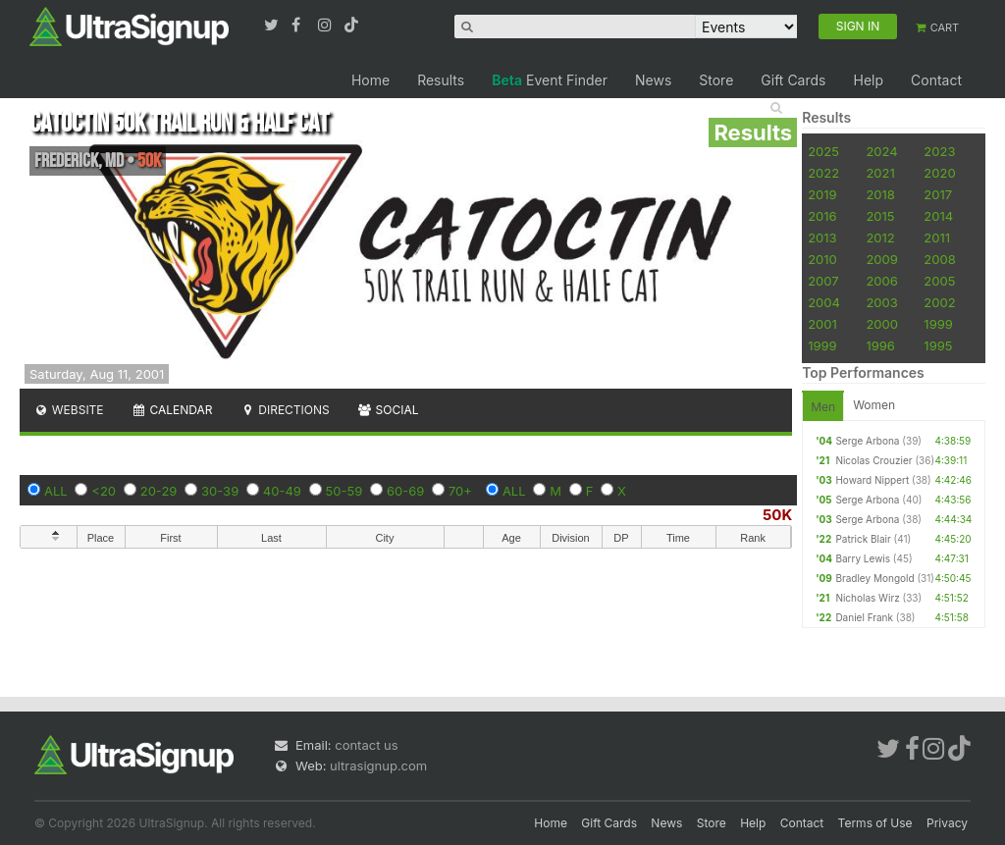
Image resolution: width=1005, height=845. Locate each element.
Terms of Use (875, 823)
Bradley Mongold (874, 578)
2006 (881, 281)
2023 (939, 151)
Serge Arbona (867, 441)
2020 (939, 173)
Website (68, 409)
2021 (880, 173)
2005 (939, 281)
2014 (938, 216)
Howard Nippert (872, 480)
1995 (938, 345)
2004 (824, 302)
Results (440, 80)
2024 (881, 151)
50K (777, 514)
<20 (103, 491)
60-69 (405, 491)
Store (716, 80)
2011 (937, 237)
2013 (822, 237)
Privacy (947, 823)
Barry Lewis (862, 558)
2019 (822, 194)
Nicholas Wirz (867, 598)
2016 (822, 216)
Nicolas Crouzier (873, 460)
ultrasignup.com (378, 765)
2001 (822, 324)
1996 (880, 345)
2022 (823, 173)
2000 (882, 324)
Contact (936, 80)
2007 (823, 281)
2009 (881, 259)
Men (823, 406)
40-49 (282, 491)
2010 (822, 259)
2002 (939, 302)
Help (868, 80)
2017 (938, 194)
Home (370, 80)
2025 (823, 151)
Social (388, 409)
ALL (56, 491)
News (653, 80)
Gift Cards (793, 80)
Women (874, 404)
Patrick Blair (862, 539)
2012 (880, 237)
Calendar (172, 409)
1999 (938, 324)
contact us (366, 745)
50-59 (344, 491)
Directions (284, 409)
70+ (460, 491)
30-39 (219, 491)
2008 (939, 259)
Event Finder (550, 80)
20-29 (159, 491)
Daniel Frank (864, 617)
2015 (880, 216)
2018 (880, 194)
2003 (881, 302)
